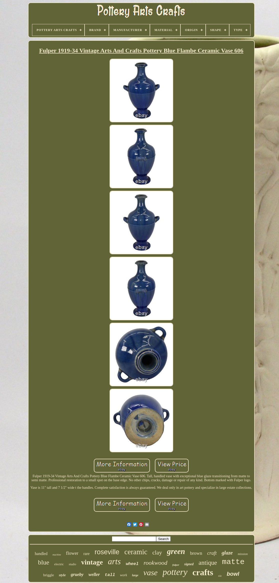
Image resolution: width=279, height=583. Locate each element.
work (123, 575)
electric (59, 564)
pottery (175, 572)
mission (243, 554)
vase (150, 572)
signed (188, 564)
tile (220, 575)
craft (212, 553)
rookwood (155, 563)
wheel (132, 564)
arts (114, 561)
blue (43, 562)
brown (196, 553)
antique (208, 562)
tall (110, 574)
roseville (107, 552)
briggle (48, 575)
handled (41, 554)
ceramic (135, 552)
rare (86, 554)
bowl (233, 574)
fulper (175, 564)
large (135, 575)
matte (233, 562)
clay (157, 553)
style (62, 575)
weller (94, 574)
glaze (227, 553)
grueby (77, 574)
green (176, 551)
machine (57, 554)
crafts (202, 572)
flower (72, 553)
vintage (92, 562)
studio (72, 564)
